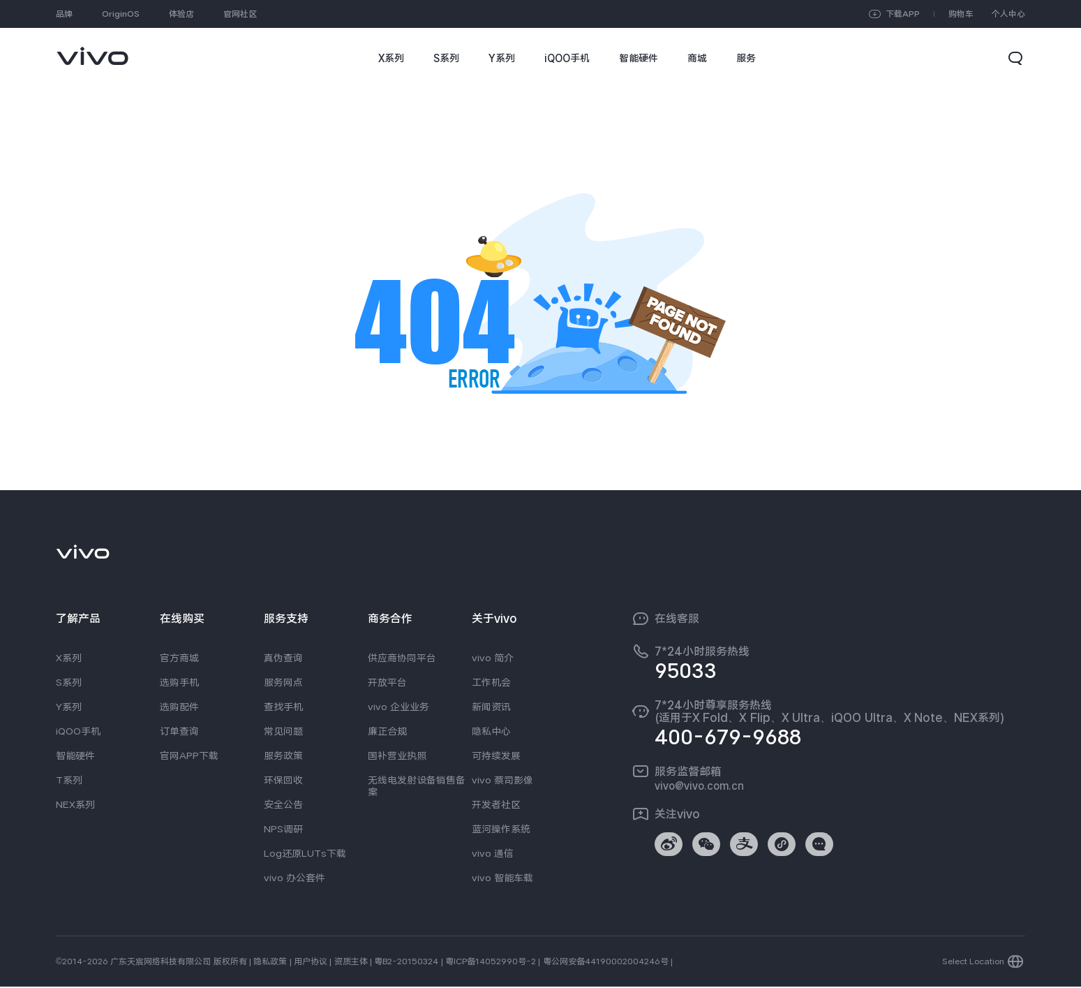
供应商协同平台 (402, 657)
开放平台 (387, 682)
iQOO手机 (78, 731)
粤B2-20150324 (406, 963)
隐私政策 (270, 963)
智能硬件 (75, 755)
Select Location (973, 963)
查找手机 (283, 706)
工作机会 (491, 682)
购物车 (961, 14)
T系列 (69, 780)
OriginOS (121, 14)
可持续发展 (496, 755)
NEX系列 (75, 804)
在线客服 (677, 618)
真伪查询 (283, 657)
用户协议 (310, 963)
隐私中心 (491, 731)
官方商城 (179, 657)
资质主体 (351, 963)
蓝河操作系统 (501, 828)
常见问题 (283, 731)
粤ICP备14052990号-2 (490, 963)
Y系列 (69, 706)
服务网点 (283, 682)
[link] (92, 49)
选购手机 (179, 682)
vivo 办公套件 (294, 877)
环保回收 (283, 780)
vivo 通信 (493, 853)
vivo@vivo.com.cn (699, 785)
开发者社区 (496, 804)
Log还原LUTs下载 (305, 853)
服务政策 (283, 755)
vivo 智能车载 (502, 877)
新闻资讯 (491, 706)
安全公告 (283, 804)
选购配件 (179, 706)
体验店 (181, 14)
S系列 (69, 682)
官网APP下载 (189, 755)
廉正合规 (387, 731)
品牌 (64, 14)
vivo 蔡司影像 (502, 780)
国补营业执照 (397, 755)
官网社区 (240, 14)
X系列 (69, 657)
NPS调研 (283, 828)
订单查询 (179, 731)
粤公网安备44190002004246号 (606, 963)
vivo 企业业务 (398, 706)
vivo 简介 (493, 657)
